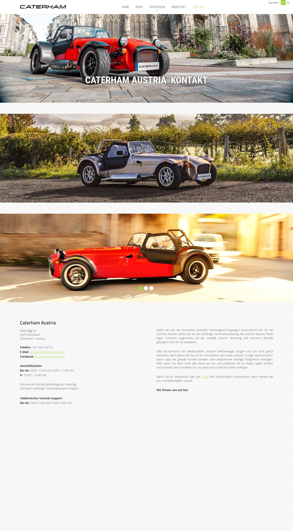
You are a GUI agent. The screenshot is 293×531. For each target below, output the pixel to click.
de (283, 2)
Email (205, 377)
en (288, 2)
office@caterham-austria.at (47, 352)
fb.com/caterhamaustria (50, 356)
